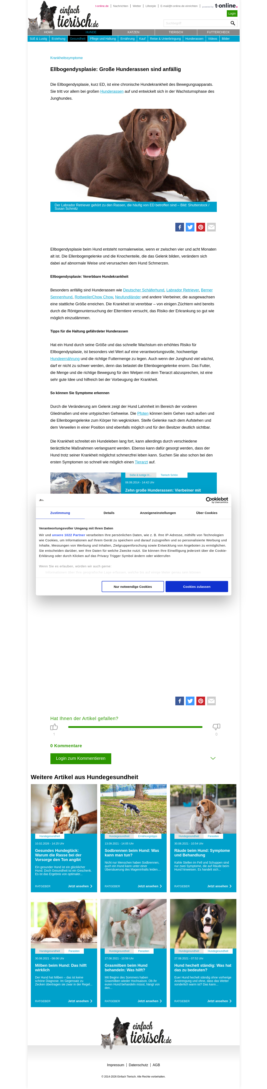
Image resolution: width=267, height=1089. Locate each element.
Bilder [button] (226, 38)
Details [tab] (109, 512)
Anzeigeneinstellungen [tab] (158, 512)
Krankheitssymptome (66, 58)
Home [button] (48, 32)
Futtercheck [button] (218, 32)
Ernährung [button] (127, 38)
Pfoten (143, 413)
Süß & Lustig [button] (38, 38)
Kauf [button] (142, 38)
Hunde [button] (91, 32)
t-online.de (102, 6)
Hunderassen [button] (194, 38)
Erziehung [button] (58, 38)
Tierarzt (141, 462)
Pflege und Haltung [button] (103, 38)
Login (232, 13)
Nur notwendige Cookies (133, 586)
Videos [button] (212, 38)
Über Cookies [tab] (206, 512)
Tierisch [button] (176, 32)
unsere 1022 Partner (68, 535)
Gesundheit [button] (78, 38)
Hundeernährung (65, 359)
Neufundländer (128, 297)
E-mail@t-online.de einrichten (179, 6)
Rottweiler (83, 297)
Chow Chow (102, 297)
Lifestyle (151, 6)
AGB (156, 1065)
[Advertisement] (133, 637)
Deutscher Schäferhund (143, 290)
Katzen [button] (133, 32)
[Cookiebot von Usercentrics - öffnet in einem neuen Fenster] (209, 500)
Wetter (137, 6)
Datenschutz (138, 1065)
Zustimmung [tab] (60, 512)
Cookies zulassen (197, 586)
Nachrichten (120, 6)
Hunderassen (112, 91)
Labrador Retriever (182, 290)
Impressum (115, 1065)
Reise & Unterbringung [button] (165, 38)
